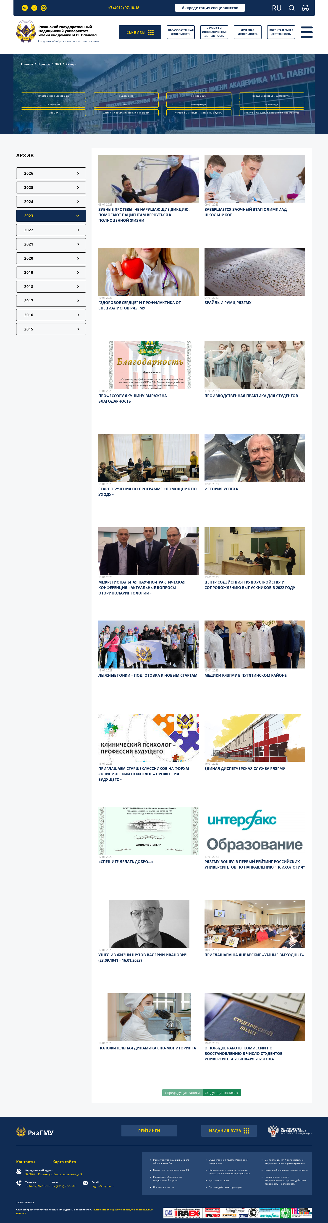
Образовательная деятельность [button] (181, 32)
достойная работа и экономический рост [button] (126, 112)
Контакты (25, 1161)
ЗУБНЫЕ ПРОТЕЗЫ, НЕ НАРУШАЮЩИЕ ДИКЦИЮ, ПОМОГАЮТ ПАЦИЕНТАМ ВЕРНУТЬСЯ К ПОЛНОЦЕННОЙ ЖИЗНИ (144, 215)
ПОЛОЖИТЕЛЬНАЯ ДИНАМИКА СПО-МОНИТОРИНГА (147, 1048)
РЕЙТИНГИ (149, 1130)
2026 (28, 173)
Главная (27, 64)
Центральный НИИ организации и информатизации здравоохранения (285, 1161)
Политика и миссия (164, 1187)
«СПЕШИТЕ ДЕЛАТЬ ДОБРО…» (126, 861)
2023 (58, 64)
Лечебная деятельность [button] (247, 32)
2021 (28, 244)
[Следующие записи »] (222, 1092)
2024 (28, 201)
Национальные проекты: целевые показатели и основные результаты (229, 1171)
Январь (71, 64)
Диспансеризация (219, 1180)
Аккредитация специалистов (210, 7)
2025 (28, 187)
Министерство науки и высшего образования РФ (171, 1161)
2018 (28, 286)
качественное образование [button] (53, 95)
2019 (28, 272)
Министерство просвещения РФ (171, 1170)
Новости (44, 64)
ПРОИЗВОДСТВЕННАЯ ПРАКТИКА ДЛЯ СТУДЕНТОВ (251, 395)
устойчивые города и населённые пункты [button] (199, 112)
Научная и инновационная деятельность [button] (214, 31)
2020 (28, 258)
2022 (28, 229)
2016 (28, 314)
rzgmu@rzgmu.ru (103, 1184)
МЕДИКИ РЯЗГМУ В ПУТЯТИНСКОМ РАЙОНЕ (246, 675)
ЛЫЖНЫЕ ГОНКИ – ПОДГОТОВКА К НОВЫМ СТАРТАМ (147, 675)
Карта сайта (64, 1161)
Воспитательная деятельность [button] (281, 32)
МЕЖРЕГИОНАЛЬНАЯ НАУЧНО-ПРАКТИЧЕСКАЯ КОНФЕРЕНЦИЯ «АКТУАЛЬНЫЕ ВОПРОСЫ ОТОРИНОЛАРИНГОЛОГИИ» (142, 588)
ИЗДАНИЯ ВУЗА (229, 1131)
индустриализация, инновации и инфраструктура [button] (271, 112)
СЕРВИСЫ (140, 32)
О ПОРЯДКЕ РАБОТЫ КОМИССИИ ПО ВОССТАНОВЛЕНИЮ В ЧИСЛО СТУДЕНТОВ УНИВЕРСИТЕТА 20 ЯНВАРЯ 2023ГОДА (244, 1054)
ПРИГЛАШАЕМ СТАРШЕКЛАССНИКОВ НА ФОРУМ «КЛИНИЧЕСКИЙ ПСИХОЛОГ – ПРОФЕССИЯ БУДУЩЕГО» (143, 774)
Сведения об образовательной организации (68, 41)
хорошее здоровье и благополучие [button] (272, 95)
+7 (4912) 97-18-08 (64, 1184)
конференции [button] (198, 95)
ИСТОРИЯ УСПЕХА (221, 488)
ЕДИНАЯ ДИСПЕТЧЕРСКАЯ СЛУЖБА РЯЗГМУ (245, 768)
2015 (28, 329)
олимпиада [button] (271, 104)
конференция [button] (198, 104)
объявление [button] (126, 95)
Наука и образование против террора (286, 1170)
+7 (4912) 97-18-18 (123, 7)
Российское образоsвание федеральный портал (168, 1178)
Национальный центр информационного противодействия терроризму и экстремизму (285, 1180)
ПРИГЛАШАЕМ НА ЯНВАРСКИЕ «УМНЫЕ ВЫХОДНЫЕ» (254, 954)
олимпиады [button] (53, 104)
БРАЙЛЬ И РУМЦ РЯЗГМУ (228, 302)
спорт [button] (126, 104)
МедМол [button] (53, 112)
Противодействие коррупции (225, 1187)
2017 (28, 300)
